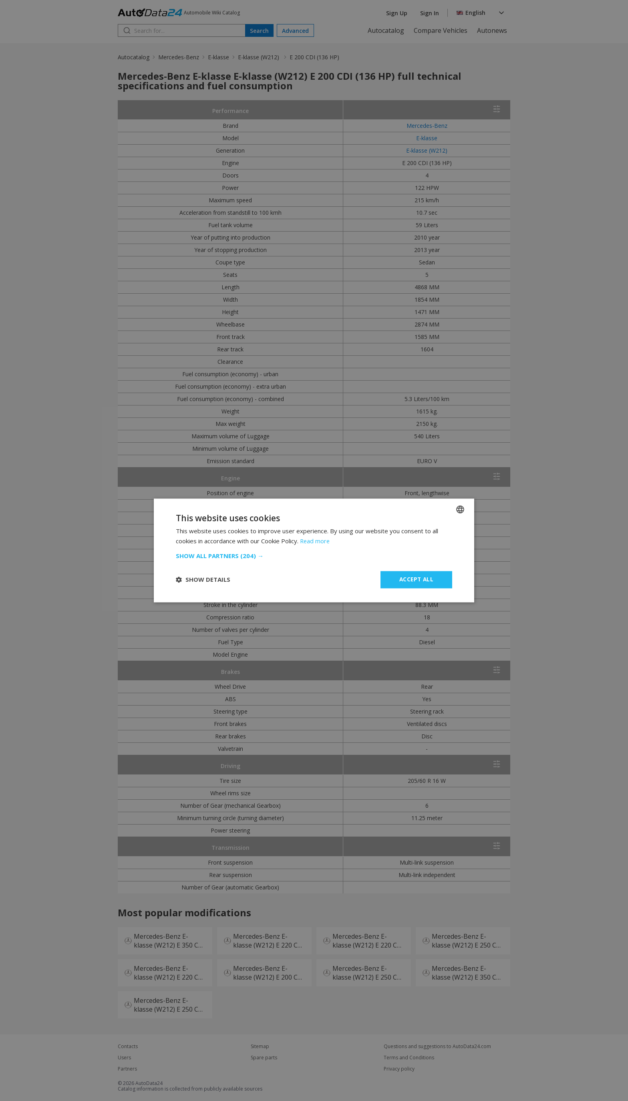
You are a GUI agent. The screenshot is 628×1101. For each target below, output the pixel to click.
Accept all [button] (416, 579)
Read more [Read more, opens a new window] (315, 541)
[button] (314, 555)
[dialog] (314, 550)
